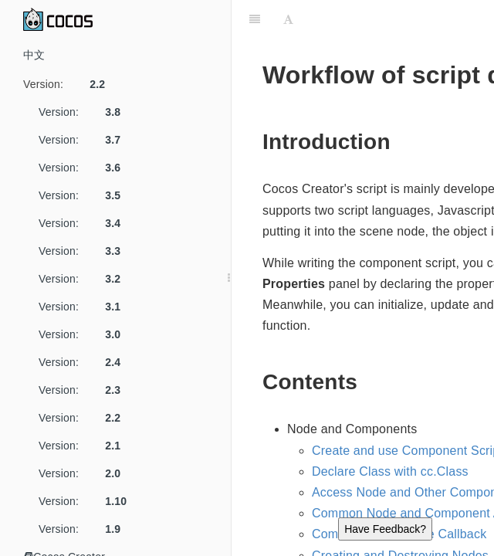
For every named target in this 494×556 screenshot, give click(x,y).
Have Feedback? (385, 529)
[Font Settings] (288, 19)
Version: (70, 84)
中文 (34, 55)
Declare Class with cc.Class (390, 471)
